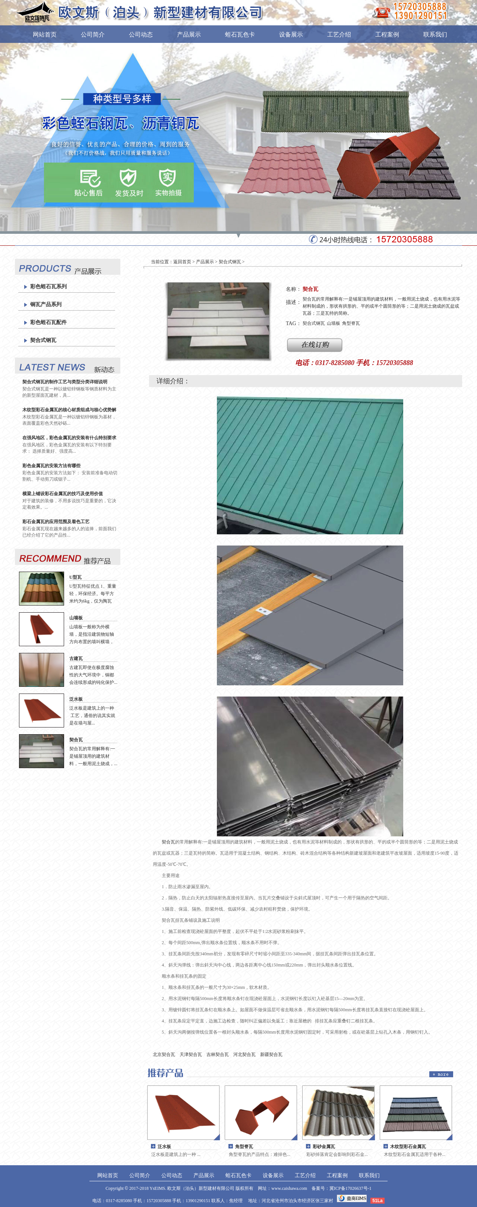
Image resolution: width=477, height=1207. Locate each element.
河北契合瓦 (244, 1054)
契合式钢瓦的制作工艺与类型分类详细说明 (64, 381)
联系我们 (435, 34)
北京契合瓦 (164, 1054)
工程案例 (387, 34)
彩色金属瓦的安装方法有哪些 (51, 465)
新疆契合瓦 (271, 1054)
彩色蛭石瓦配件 (48, 322)
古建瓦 (76, 658)
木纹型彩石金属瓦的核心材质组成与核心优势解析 (69, 410)
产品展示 (189, 34)
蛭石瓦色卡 (240, 34)
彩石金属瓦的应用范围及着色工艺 (55, 521)
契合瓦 (76, 739)
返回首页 (182, 261)
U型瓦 (75, 577)
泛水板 (76, 699)
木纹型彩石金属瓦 (408, 1146)
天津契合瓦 (191, 1054)
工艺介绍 (339, 34)
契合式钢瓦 (43, 340)
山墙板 (76, 617)
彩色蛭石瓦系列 (48, 286)
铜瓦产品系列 (45, 304)
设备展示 (291, 34)
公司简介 (93, 34)
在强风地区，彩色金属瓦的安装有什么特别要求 (69, 437)
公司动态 (141, 34)
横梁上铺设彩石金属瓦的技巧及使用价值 (62, 493)
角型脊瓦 (351, 323)
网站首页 (45, 34)
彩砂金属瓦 (324, 1146)
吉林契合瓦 (217, 1054)
